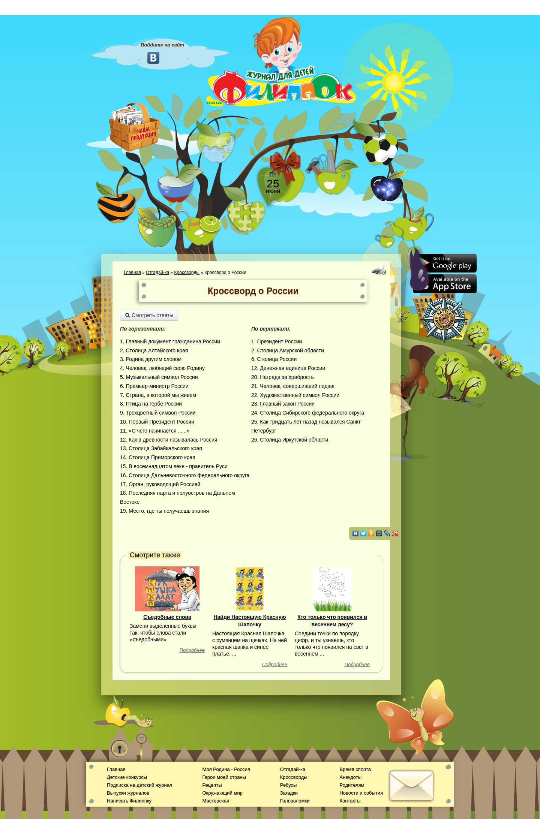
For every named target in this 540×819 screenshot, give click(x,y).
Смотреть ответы (149, 315)
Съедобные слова (167, 617)
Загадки (289, 793)
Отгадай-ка (157, 272)
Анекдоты (350, 777)
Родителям (351, 785)
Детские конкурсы (127, 777)
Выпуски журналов (128, 793)
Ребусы (288, 785)
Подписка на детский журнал (139, 785)
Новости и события (361, 793)
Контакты (349, 801)
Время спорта (354, 769)
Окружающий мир (222, 793)
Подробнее (192, 650)
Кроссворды (187, 272)
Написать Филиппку (129, 801)
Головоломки (295, 801)
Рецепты (212, 785)
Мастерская (215, 801)
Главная (132, 272)
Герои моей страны (224, 777)
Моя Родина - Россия (226, 769)
